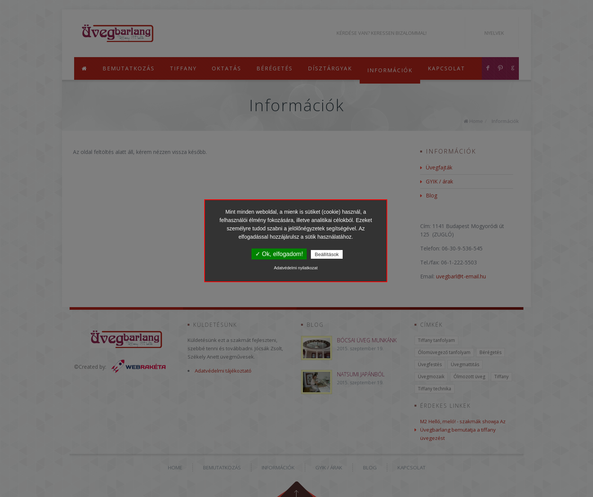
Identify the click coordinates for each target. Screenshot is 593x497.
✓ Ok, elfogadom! (279, 254)
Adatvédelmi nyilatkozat (296, 268)
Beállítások (327, 254)
